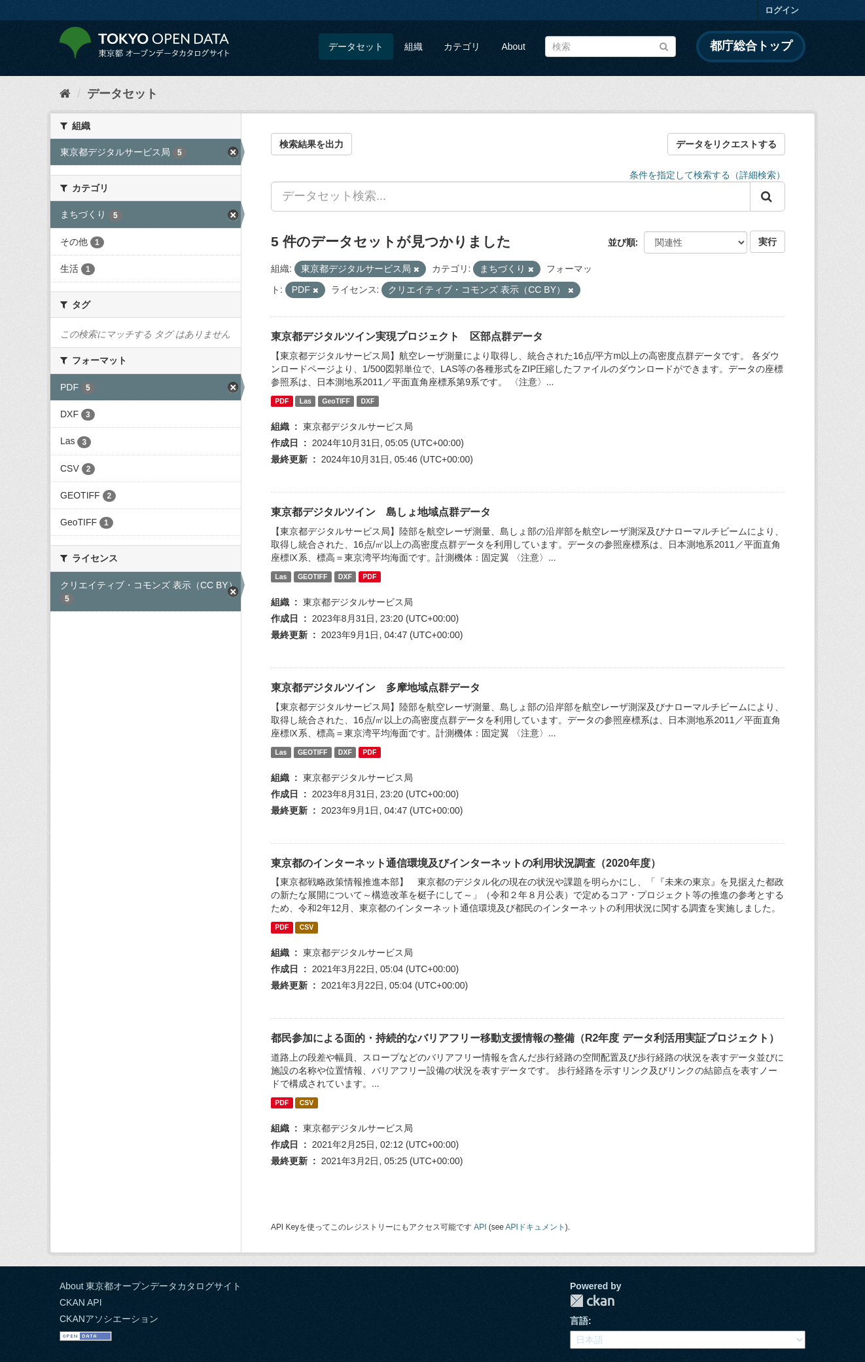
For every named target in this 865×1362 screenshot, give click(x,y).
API (480, 1227)
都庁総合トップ (751, 45)
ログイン (782, 10)
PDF (282, 401)
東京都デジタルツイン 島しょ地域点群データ (381, 512)
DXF (367, 401)
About (513, 46)
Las (305, 401)
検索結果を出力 (311, 144)
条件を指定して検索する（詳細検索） (707, 175)
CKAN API (81, 1302)
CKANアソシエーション (109, 1319)
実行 (767, 241)
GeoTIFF (336, 401)
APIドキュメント (535, 1227)
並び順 (621, 242)
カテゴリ (462, 46)
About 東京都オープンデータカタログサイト (150, 1286)
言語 (579, 1320)
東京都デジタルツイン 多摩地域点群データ (375, 687)
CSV (307, 927)
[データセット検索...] (510, 196)
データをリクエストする (726, 144)
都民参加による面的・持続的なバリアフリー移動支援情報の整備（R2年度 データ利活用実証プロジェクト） (525, 1038)
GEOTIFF (313, 576)
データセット (355, 46)
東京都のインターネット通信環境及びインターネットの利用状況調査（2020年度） (466, 863)
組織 (413, 46)
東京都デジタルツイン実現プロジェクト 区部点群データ (407, 336)
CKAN (592, 1301)
